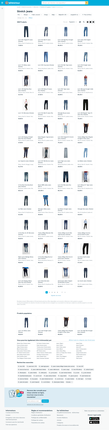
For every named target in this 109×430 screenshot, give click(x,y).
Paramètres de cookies (38, 417)
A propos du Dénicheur (12, 407)
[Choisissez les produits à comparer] (80, 22)
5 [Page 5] (57, 292)
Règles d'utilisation (36, 407)
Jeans (53, 7)
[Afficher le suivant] (65, 292)
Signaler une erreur (56, 295)
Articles (59, 414)
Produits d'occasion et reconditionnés (68, 419)
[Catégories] (2, 3)
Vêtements (35, 7)
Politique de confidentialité (39, 412)
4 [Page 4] (54, 292)
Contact (8, 409)
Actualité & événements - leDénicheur (68, 407)
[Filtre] (2, 8)
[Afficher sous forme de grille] (87, 22)
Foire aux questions (11, 419)
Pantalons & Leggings (45, 7)
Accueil (18, 7)
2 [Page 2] (49, 292)
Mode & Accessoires (27, 7)
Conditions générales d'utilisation (41, 409)
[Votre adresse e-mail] (37, 394)
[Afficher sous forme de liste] (90, 22)
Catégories (60, 417)
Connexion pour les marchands (15, 416)
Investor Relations (62, 412)
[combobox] (63, 2)
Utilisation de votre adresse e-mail (35, 398)
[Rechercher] (86, 2)
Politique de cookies (37, 414)
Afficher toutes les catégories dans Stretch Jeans (82, 340)
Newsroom (60, 409)
